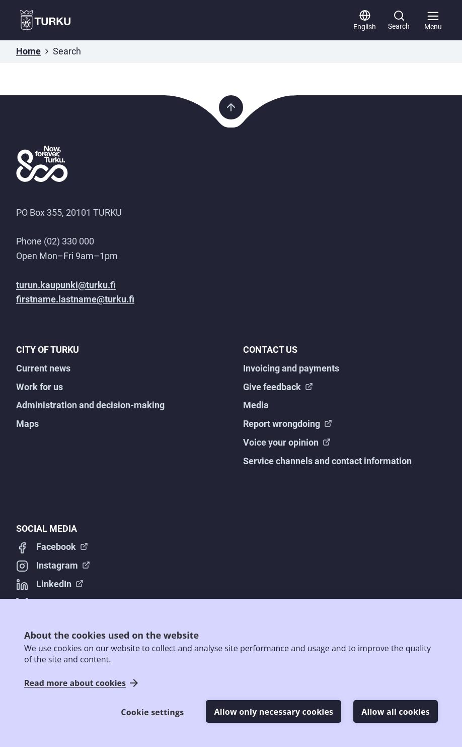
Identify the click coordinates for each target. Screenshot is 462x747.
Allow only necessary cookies (273, 711)
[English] (364, 20)
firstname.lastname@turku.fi (75, 299)
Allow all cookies (395, 711)
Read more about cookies (75, 683)
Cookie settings (152, 712)
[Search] (399, 20)
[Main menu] (433, 20)
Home (28, 51)
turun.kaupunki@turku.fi (66, 285)
